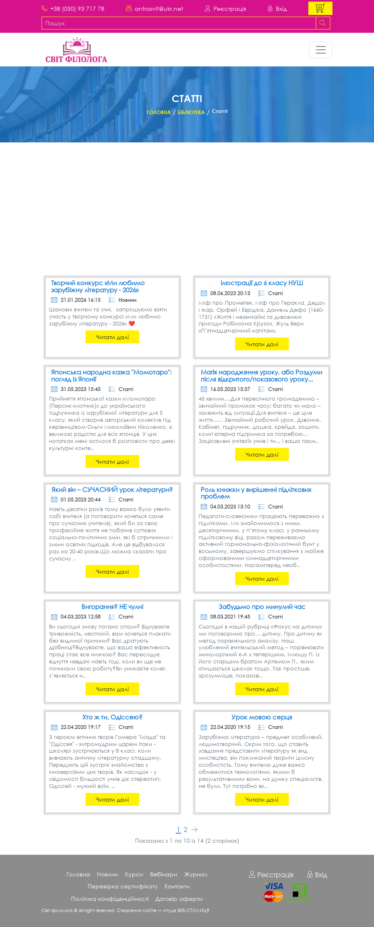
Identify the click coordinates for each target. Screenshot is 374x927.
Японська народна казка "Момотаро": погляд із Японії (111, 375)
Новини (127, 300)
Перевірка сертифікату (123, 886)
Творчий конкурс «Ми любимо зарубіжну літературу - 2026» (98, 286)
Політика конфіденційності (110, 898)
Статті (275, 293)
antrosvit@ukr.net (159, 8)
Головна (159, 112)
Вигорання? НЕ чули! (112, 606)
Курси (134, 874)
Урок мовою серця (261, 717)
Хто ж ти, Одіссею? (112, 717)
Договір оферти (179, 898)
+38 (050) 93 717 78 (77, 8)
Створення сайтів (136, 910)
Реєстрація (230, 8)
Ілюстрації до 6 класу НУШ (262, 282)
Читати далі (112, 336)
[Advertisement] (187, 210)
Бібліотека (191, 112)
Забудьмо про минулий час (262, 606)
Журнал (196, 874)
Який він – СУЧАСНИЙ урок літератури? (112, 489)
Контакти (177, 886)
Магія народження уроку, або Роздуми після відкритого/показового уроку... (261, 375)
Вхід (281, 8)
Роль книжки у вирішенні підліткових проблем (256, 493)
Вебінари (163, 874)
